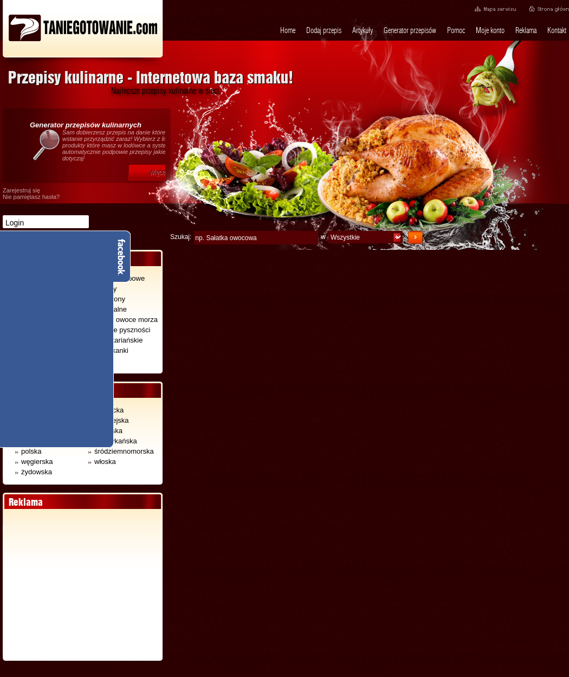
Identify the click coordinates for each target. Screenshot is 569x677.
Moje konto (490, 30)
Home (287, 30)
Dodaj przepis (323, 30)
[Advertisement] (82, 585)
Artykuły (362, 30)
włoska (102, 461)
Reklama (525, 30)
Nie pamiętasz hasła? (31, 197)
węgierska (34, 461)
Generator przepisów (410, 30)
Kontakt (556, 30)
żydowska (33, 472)
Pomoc (456, 30)
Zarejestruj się (21, 190)
